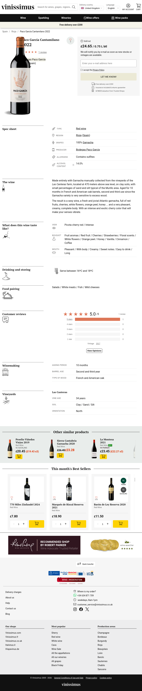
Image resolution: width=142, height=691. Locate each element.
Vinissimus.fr (11, 637)
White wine (56, 641)
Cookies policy (106, 678)
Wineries (66, 17)
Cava (53, 645)
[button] (128, 7)
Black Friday (57, 665)
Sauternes (102, 661)
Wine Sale (56, 649)
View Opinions (94, 351)
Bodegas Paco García (34, 59)
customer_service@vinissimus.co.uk (95, 604)
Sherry (54, 633)
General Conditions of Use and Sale (68, 678)
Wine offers (91, 17)
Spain (5, 31)
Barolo (101, 657)
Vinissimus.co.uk (13, 641)
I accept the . (93, 69)
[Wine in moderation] (71, 581)
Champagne (103, 633)
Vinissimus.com (13, 633)
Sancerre (102, 669)
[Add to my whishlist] (70, 40)
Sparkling (43, 17)
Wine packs (120, 17)
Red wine (81, 128)
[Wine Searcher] (112, 545)
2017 (98, 344)
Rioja (14, 31)
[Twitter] (87, 610)
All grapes (56, 661)
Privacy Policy (98, 70)
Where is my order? (86, 591)
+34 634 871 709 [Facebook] (85, 595)
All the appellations (60, 653)
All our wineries (58, 657)
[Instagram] (75, 610)
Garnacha (88, 142)
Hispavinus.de (12, 649)
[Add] (36, 524)
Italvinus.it (10, 645)
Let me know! (108, 76)
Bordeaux (102, 637)
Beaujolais (103, 649)
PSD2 (54, 573)
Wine (23, 17)
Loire (100, 653)
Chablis (101, 665)
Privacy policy (91, 678)
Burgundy (102, 641)
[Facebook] (81, 610)
